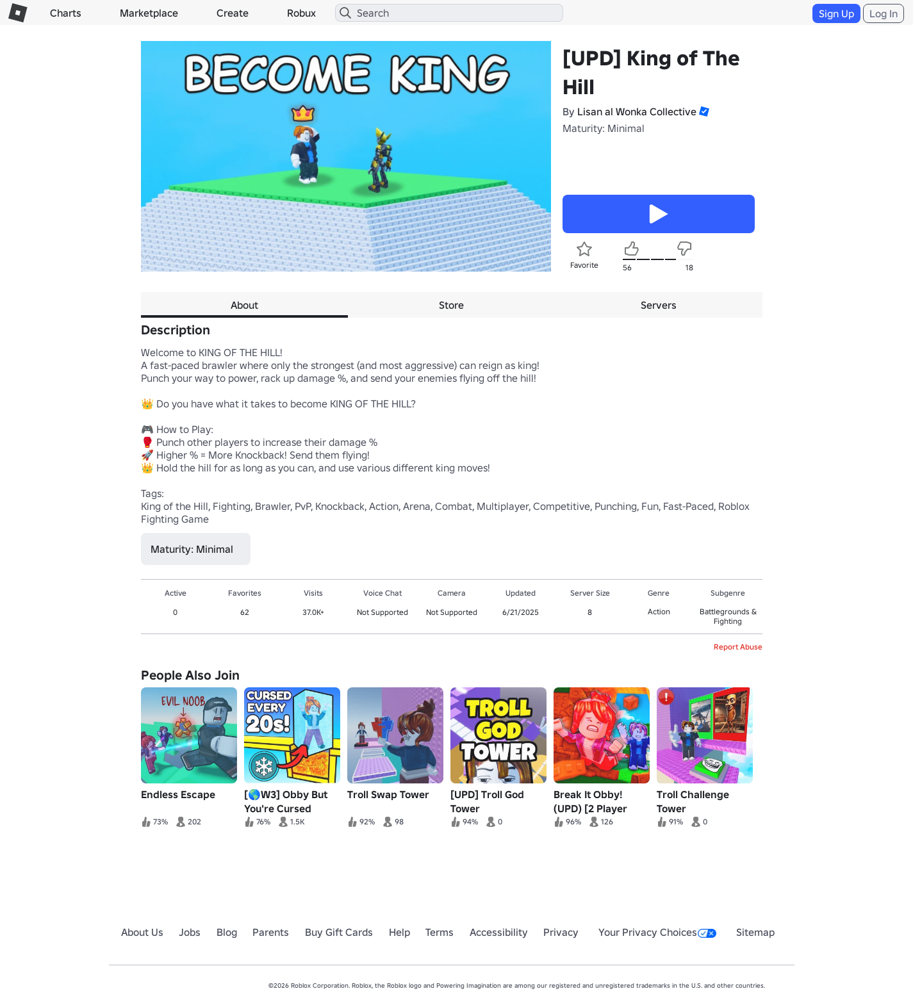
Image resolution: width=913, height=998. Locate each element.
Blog (227, 932)
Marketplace (149, 12)
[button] (702, 111)
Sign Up (836, 13)
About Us (142, 932)
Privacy (561, 932)
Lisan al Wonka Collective (636, 111)
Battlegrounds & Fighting (728, 616)
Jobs (190, 932)
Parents (270, 932)
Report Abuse (738, 646)
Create (233, 12)
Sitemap (755, 932)
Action (659, 611)
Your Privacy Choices (657, 932)
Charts (65, 12)
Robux (301, 12)
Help (399, 932)
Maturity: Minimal (604, 128)
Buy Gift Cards (339, 932)
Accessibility (499, 932)
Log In (883, 13)
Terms (439, 932)
